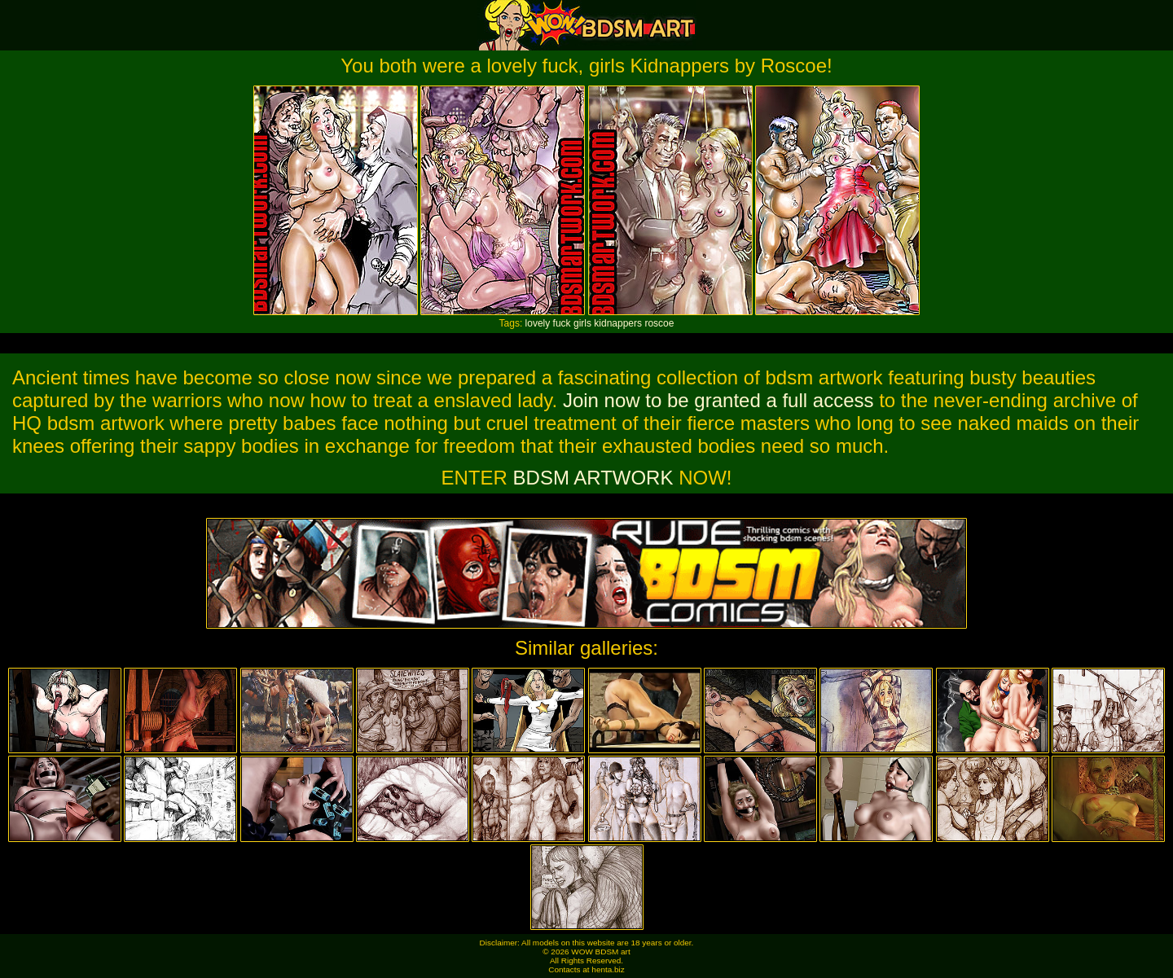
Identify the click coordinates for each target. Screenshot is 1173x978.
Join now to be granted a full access (718, 400)
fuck (562, 323)
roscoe (659, 323)
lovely (538, 323)
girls (582, 323)
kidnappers (618, 323)
